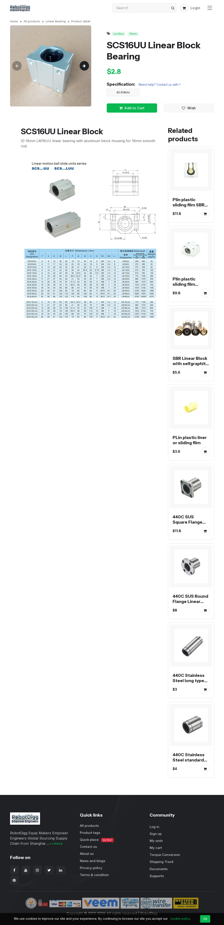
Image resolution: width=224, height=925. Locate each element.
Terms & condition (94, 875)
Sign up (156, 834)
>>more (56, 843)
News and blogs (92, 861)
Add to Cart (132, 108)
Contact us (88, 847)
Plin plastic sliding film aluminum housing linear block (187, 289)
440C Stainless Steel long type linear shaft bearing (189, 683)
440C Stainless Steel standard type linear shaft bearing (189, 762)
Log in (154, 827)
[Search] (144, 7)
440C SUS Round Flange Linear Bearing (190, 601)
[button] (184, 7)
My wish (156, 841)
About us (87, 854)
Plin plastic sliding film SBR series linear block (189, 207)
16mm (133, 33)
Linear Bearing (56, 21)
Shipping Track (161, 862)
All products (32, 21)
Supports (157, 876)
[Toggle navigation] (210, 7)
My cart (156, 848)
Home (14, 21)
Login (195, 8)
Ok (205, 918)
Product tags (90, 833)
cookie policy (180, 918)
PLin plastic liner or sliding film (190, 440)
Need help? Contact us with (158, 84)
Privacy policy (91, 868)
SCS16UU (123, 92)
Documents (159, 869)
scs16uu (118, 33)
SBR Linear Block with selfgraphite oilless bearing (190, 363)
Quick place (97, 840)
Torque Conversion (165, 855)
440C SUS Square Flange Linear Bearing (187, 522)
